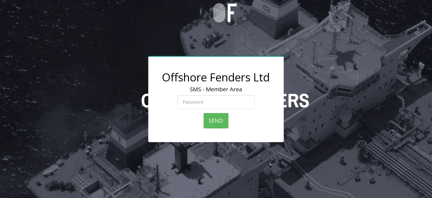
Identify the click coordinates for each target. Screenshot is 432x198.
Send (216, 120)
